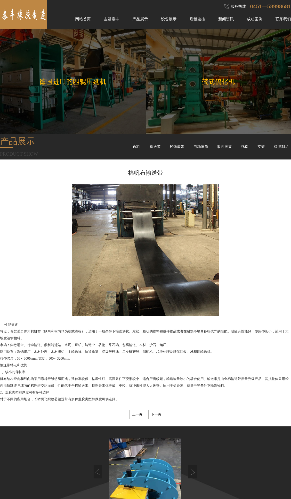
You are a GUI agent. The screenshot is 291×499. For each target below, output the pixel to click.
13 (139, 432)
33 (105, 435)
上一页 (137, 414)
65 (112, 437)
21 (166, 432)
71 (132, 437)
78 (156, 437)
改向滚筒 (224, 147)
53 (173, 435)
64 (109, 437)
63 (105, 437)
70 (129, 437)
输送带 (155, 147)
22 (170, 432)
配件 (136, 147)
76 (149, 437)
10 (129, 432)
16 (149, 432)
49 (160, 435)
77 (153, 437)
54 (177, 435)
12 (136, 432)
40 (129, 435)
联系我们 (283, 19)
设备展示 (169, 19)
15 (146, 432)
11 (132, 432)
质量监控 (197, 19)
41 (132, 435)
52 (170, 435)
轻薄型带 (177, 147)
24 (177, 432)
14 (143, 432)
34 (109, 435)
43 (139, 435)
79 (160, 437)
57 (187, 435)
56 (183, 435)
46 (149, 435)
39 (126, 435)
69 (126, 437)
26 (183, 432)
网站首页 (83, 19)
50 (163, 435)
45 (146, 435)
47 (153, 435)
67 (119, 437)
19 (160, 432)
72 (136, 437)
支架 (261, 147)
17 (153, 432)
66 (115, 437)
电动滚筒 (201, 147)
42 (136, 435)
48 (156, 435)
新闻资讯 (226, 19)
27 (187, 432)
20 (163, 432)
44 (143, 435)
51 (166, 435)
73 (139, 437)
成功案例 (254, 19)
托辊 (244, 147)
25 (180, 432)
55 (180, 435)
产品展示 (140, 19)
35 (112, 435)
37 (119, 435)
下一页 (156, 414)
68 (122, 437)
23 (173, 432)
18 (156, 432)
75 (146, 437)
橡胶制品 (281, 147)
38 (122, 435)
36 (115, 435)
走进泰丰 (111, 19)
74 (143, 437)
